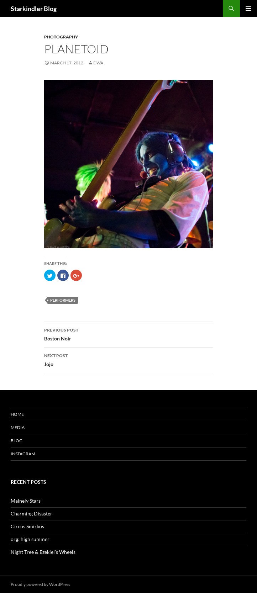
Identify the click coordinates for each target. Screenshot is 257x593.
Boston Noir (128, 333)
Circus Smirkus (27, 526)
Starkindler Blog (34, 8)
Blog (16, 440)
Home (17, 414)
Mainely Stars (26, 501)
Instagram (23, 453)
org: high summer (30, 539)
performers (62, 300)
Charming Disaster (31, 513)
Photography (61, 36)
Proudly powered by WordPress (40, 584)
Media (18, 427)
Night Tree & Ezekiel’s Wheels (43, 552)
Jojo (128, 359)
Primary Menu (248, 8)
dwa (98, 62)
